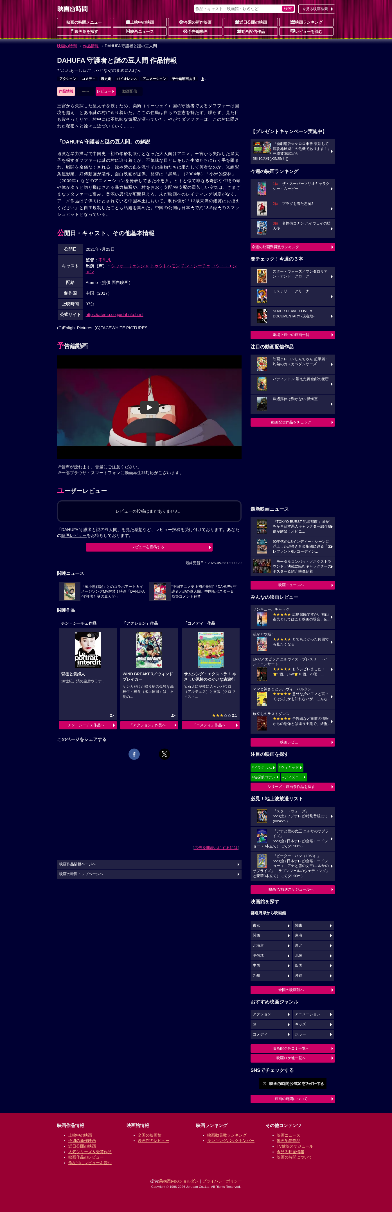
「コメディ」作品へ (209, 725)
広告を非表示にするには (216, 847)
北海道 (258, 945)
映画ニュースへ (291, 585)
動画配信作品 (251, 31)
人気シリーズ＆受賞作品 (90, 1152)
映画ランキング (306, 21)
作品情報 (91, 46)
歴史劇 (106, 79)
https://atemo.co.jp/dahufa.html (114, 314)
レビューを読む (306, 31)
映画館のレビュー (153, 1140)
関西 (256, 935)
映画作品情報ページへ (77, 864)
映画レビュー (291, 742)
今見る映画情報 (290, 1152)
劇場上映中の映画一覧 (291, 335)
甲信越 (258, 956)
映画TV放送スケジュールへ (291, 889)
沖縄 (298, 976)
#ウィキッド (289, 767)
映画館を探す (84, 31)
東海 (298, 935)
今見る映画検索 (315, 9)
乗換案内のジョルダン (179, 1181)
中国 (256, 965)
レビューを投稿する (147, 547)
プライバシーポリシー (222, 1181)
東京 (256, 926)
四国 (298, 965)
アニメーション (154, 79)
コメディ (88, 79)
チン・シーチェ (195, 265)
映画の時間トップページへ (81, 874)
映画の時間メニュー (84, 22)
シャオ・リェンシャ (130, 265)
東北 (298, 945)
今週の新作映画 (195, 21)
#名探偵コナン (264, 777)
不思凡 (104, 259)
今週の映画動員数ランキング (275, 247)
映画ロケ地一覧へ (291, 1058)
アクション (67, 79)
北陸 (298, 956)
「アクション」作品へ (147, 725)
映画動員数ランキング (227, 1135)
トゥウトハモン (165, 265)
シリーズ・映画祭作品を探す (291, 787)
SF (255, 1024)
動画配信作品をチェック (291, 422)
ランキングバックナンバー (230, 1140)
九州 (256, 976)
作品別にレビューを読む (90, 1163)
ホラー (300, 1034)
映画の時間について (291, 1099)
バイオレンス (127, 79)
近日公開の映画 (251, 21)
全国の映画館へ (291, 990)
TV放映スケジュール (295, 1146)
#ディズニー (292, 777)
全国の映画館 (149, 1135)
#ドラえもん (262, 767)
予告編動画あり (183, 79)
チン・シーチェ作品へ (86, 725)
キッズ (300, 1024)
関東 (298, 926)
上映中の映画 (140, 21)
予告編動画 (195, 31)
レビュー (104, 91)
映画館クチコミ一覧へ (291, 1048)
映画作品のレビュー (86, 1157)
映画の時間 (67, 46)
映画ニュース (140, 31)
